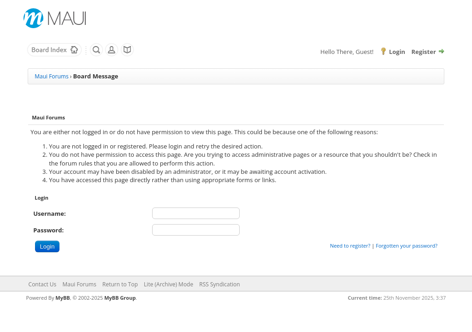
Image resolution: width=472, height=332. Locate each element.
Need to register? (350, 245)
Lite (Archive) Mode (168, 284)
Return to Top (120, 284)
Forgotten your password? (406, 245)
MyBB (62, 297)
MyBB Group (120, 297)
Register (424, 51)
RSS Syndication (219, 284)
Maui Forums (51, 76)
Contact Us (43, 284)
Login (397, 51)
